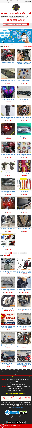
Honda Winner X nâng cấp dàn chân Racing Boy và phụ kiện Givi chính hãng (24, 364)
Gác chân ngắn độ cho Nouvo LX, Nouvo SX (8, 173)
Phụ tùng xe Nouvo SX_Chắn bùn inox (24, 136)
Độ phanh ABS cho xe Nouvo (8, 62)
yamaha (7, 44)
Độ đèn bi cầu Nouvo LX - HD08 (8, 99)
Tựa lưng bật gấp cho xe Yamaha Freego (24, 327)
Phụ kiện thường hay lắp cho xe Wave (8, 364)
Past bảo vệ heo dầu (8, 246)
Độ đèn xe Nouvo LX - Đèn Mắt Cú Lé (8, 136)
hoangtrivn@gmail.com (17, 407)
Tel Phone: (12, 383)
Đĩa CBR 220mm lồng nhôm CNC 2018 (24, 155)
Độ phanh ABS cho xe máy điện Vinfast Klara (8, 308)
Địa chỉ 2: (4, 386)
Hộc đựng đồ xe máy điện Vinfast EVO (8, 290)
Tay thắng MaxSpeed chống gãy (8, 154)
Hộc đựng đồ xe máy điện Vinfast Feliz (24, 290)
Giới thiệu (9, 371)
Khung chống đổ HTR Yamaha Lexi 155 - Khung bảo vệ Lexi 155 (24, 271)
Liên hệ (29, 371)
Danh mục (2, 2)
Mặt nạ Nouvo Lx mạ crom (24, 228)
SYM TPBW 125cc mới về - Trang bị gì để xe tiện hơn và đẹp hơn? (24, 345)
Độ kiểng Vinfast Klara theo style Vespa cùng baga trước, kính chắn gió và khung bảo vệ (8, 346)
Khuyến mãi (16, 374)
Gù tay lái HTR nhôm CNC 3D (24, 80)
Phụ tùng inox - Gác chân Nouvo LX (8, 192)
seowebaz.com (9, 425)
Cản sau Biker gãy (24, 191)
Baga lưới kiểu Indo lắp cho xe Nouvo (8, 118)
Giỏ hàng (29, 1)
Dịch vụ (16, 371)
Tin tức (22, 371)
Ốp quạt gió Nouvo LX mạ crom (8, 228)
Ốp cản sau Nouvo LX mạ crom (24, 210)
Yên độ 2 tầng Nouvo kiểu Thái (8, 80)
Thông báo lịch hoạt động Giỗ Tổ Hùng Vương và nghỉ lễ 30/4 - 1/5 (8, 327)
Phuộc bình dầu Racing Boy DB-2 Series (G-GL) (24, 173)
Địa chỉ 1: (4, 379)
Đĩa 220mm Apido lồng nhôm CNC (24, 117)
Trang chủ (2, 44)
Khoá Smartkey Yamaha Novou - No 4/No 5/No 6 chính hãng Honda (24, 63)
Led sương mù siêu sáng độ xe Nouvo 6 (8, 210)
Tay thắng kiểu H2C (24, 99)
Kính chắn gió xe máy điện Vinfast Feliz (8, 271)
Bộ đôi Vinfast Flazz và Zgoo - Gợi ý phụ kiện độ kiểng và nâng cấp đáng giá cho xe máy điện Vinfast (24, 309)
